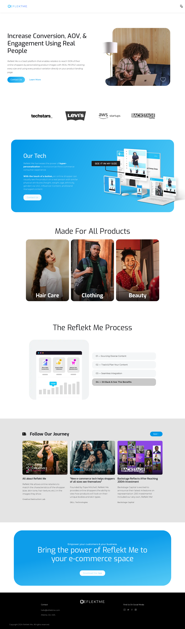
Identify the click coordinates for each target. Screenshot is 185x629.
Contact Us (16, 79)
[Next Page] (156, 434)
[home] (17, 6)
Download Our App (92, 579)
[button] (181, 6)
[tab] (124, 356)
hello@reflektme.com (50, 610)
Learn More (35, 79)
